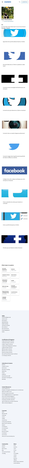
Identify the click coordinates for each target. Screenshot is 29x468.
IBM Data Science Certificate (7, 350)
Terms (15, 448)
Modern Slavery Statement (18, 461)
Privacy (15, 450)
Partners (3, 447)
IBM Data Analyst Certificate (7, 349)
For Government (5, 428)
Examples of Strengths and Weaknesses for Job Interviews (12, 390)
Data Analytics (4, 320)
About (3, 412)
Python (3, 331)
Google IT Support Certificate (7, 344)
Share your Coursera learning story (8, 436)
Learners (3, 445)
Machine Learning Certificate (7, 352)
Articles (15, 456)
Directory (15, 458)
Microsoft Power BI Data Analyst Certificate (9, 354)
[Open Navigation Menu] (2, 2)
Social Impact (4, 433)
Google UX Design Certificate (7, 347)
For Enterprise (4, 426)
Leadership (4, 415)
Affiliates (15, 460)
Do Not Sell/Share (17, 463)
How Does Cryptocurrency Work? (8, 393)
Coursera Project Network (8, 21)
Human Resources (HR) (6, 376)
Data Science (4, 368)
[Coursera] (7, 2)
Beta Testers (4, 448)
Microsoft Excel (4, 327)
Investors (15, 447)
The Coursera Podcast (6, 451)
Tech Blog (4, 453)
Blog (3, 450)
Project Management (6, 330)
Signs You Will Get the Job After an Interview (10, 401)
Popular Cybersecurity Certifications (8, 398)
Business (3, 364)
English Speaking (5, 323)
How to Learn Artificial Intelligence (8, 396)
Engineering (4, 371)
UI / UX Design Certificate (6, 355)
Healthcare (4, 374)
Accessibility (16, 453)
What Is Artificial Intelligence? (7, 403)
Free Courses (4, 434)
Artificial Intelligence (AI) (6, 317)
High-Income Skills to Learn (7, 391)
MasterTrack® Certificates (6, 423)
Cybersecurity (4, 319)
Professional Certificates (6, 421)
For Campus (4, 429)
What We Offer (4, 413)
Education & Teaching (6, 369)
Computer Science (5, 366)
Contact (15, 455)
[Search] (19, 2)
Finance (3, 372)
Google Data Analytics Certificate (8, 342)
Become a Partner (5, 431)
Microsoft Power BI (5, 328)
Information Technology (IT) (7, 377)
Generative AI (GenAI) (6, 325)
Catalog (3, 418)
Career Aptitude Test (6, 388)
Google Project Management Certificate (9, 345)
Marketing (4, 379)
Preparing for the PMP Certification (8, 399)
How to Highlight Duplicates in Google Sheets (10, 394)
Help (14, 451)
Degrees (3, 425)
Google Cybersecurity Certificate (8, 341)
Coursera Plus (4, 420)
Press (15, 445)
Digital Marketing (5, 322)
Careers (3, 417)
